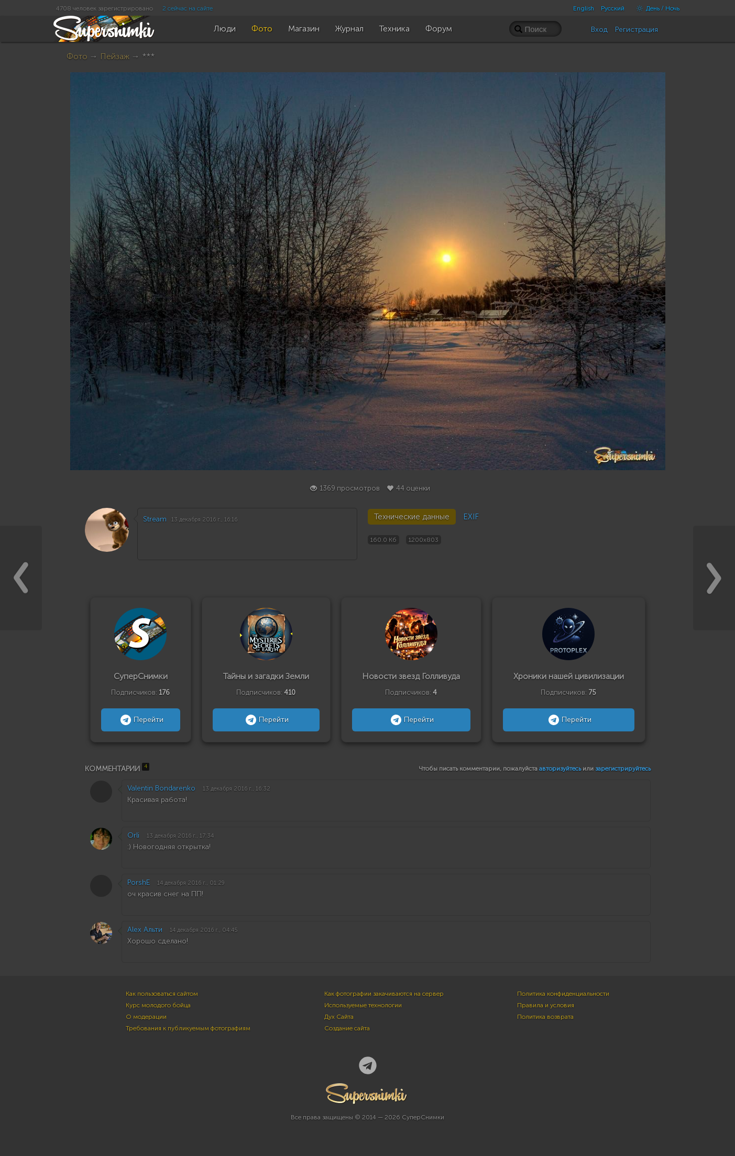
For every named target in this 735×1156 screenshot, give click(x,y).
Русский (612, 8)
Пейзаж (114, 56)
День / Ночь (655, 8)
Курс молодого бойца (158, 1005)
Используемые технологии (363, 1005)
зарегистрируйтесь (623, 768)
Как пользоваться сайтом (162, 993)
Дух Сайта (339, 1016)
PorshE (138, 882)
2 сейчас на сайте (187, 8)
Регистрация (636, 29)
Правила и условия (545, 1005)
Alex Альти (144, 929)
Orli (133, 835)
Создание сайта (347, 1028)
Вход (599, 29)
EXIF (471, 516)
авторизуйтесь (560, 768)
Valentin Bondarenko (161, 788)
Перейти (140, 720)
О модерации (146, 1016)
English (583, 8)
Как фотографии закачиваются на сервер (384, 993)
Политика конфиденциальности (563, 993)
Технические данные (411, 516)
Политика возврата (545, 1016)
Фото (77, 56)
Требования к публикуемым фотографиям (188, 1028)
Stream (155, 519)
